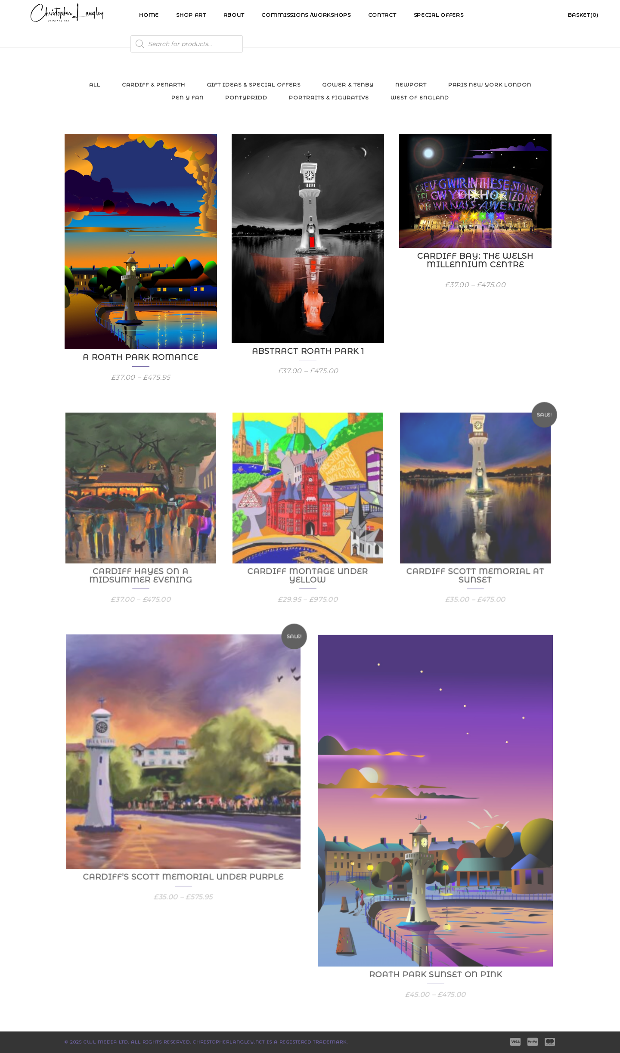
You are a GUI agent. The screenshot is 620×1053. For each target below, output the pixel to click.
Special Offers (439, 15)
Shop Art (191, 15)
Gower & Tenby (348, 84)
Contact (382, 15)
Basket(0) (583, 15)
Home (149, 15)
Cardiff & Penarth (153, 84)
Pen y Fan (187, 97)
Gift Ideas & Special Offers (254, 84)
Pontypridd (246, 97)
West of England (420, 97)
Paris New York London (489, 84)
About (234, 15)
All (94, 84)
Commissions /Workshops (305, 15)
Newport (411, 84)
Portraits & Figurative (329, 97)
